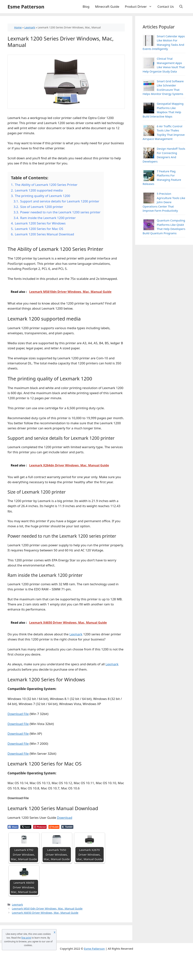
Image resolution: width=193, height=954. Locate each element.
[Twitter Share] (25, 827)
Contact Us (166, 6)
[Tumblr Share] (67, 827)
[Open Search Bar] (181, 6)
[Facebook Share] (13, 827)
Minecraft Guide (107, 6)
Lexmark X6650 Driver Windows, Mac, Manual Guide (45, 912)
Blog (86, 6)
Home (18, 27)
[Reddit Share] (53, 827)
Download (64, 817)
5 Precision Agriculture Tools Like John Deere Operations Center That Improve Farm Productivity (164, 202)
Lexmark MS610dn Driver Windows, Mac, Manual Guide (47, 908)
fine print (26, 937)
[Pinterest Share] (40, 827)
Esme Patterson (26, 6)
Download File (18, 714)
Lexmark (29, 27)
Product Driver (140, 6)
